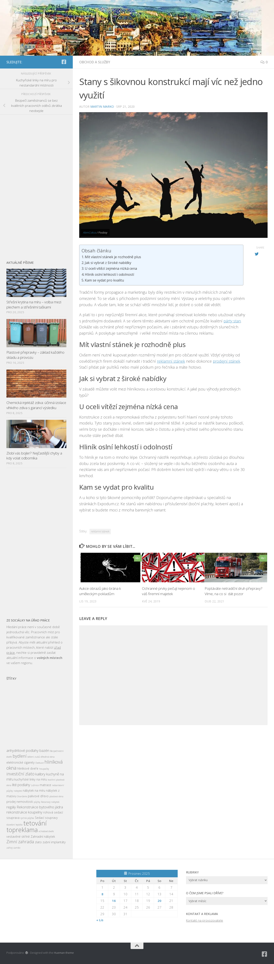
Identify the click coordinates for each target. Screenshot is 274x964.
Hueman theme (64, 953)
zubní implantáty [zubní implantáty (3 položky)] (54, 842)
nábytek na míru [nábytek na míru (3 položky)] (34, 790)
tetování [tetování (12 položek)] (35, 823)
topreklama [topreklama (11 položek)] (22, 830)
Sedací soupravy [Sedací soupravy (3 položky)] (46, 818)
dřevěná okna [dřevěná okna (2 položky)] (48, 756)
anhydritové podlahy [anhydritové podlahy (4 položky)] (22, 750)
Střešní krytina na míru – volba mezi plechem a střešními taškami (33, 304)
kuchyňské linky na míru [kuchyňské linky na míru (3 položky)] (30, 779)
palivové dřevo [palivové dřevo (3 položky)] (38, 796)
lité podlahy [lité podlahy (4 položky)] (21, 784)
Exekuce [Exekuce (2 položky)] (40, 762)
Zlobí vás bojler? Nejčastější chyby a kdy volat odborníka (34, 456)
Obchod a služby (94, 62)
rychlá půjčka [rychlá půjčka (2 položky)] (27, 817)
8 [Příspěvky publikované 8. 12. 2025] (102, 894)
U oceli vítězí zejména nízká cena (111, 268)
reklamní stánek (171, 361)
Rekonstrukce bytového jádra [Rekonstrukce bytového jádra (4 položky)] (40, 807)
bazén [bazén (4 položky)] (44, 750)
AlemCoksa (89, 232)
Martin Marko (102, 106)
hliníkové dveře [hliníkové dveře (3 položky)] (27, 768)
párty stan (232, 320)
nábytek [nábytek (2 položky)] (18, 790)
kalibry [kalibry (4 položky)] (40, 774)
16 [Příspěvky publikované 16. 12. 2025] (114, 900)
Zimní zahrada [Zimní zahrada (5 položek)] (20, 842)
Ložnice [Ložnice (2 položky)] (35, 785)
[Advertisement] (36, 185)
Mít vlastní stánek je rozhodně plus (113, 257)
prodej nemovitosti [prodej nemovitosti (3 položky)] (19, 802)
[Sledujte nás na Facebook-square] (63, 61)
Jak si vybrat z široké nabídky (108, 262)
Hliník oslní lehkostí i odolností (109, 274)
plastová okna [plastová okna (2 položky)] (56, 796)
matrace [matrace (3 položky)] (45, 785)
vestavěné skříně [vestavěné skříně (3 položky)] (18, 836)
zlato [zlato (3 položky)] (38, 842)
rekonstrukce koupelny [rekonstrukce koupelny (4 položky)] (24, 812)
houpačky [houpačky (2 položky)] (44, 768)
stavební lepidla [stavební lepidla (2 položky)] (14, 824)
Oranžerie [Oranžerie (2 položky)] (22, 796)
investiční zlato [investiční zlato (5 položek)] (20, 774)
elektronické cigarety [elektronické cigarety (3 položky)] (20, 762)
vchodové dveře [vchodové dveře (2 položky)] (46, 831)
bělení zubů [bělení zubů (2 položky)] (33, 756)
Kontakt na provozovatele (204, 920)
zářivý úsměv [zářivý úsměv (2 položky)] (13, 847)
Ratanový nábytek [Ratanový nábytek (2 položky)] (50, 801)
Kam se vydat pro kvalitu (104, 280)
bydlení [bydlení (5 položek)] (20, 756)
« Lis (99, 920)
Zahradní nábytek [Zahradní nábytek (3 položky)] (43, 836)
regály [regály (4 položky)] (11, 807)
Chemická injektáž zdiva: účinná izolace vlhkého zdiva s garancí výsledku (36, 405)
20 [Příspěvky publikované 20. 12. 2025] (159, 900)
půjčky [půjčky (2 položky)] (37, 801)
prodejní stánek (226, 361)
